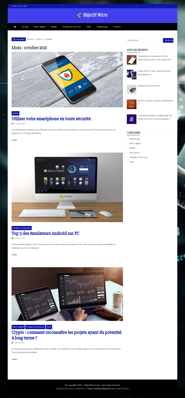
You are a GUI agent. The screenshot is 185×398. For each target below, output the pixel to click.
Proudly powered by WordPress (71, 388)
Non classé (134, 152)
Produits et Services (72, 26)
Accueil (25, 26)
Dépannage (102, 26)
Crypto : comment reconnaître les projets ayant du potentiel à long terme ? (66, 335)
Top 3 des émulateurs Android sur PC (45, 233)
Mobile (54, 26)
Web (89, 26)
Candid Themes (121, 388)
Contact (117, 26)
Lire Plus (14, 140)
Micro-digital (39, 26)
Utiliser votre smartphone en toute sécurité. (51, 119)
